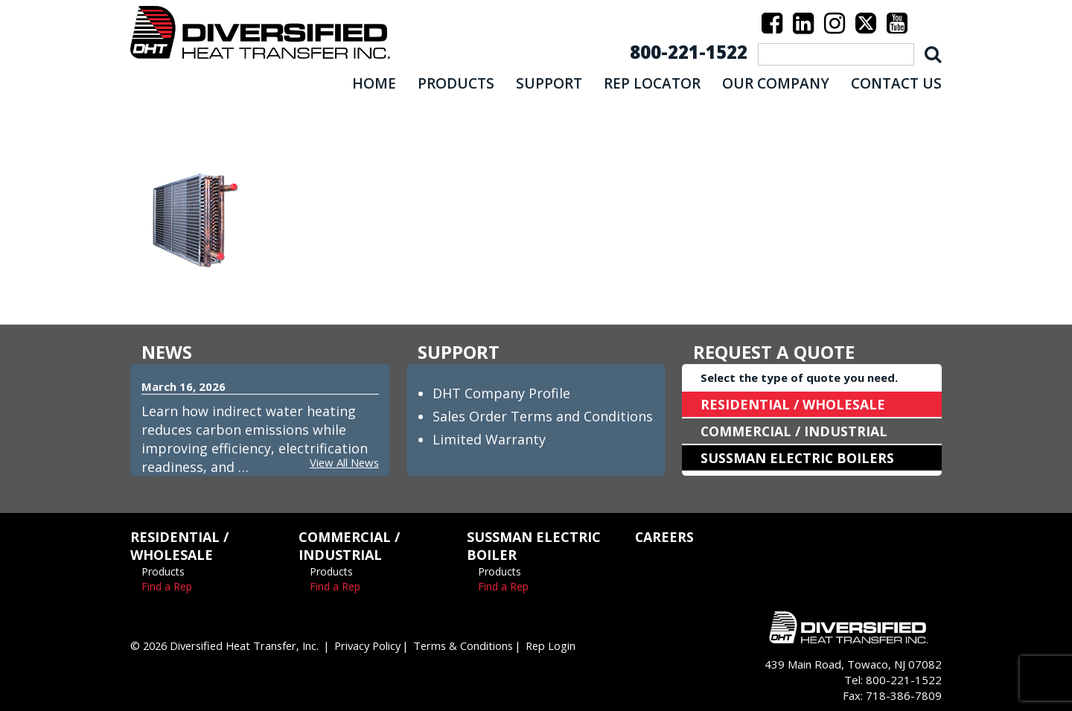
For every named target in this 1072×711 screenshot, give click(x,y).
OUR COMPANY (775, 83)
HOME (374, 83)
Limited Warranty (489, 439)
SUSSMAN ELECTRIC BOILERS (798, 458)
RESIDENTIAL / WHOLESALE (793, 404)
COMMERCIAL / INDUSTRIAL (795, 431)
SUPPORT (549, 83)
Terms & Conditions (478, 645)
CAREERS (665, 537)
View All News (343, 462)
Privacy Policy (379, 645)
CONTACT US (896, 83)
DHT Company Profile (501, 393)
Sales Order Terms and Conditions (543, 416)
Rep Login (567, 645)
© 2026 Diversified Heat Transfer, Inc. (229, 645)
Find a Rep (166, 586)
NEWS (167, 351)
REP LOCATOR (652, 83)
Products (163, 571)
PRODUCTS (456, 83)
